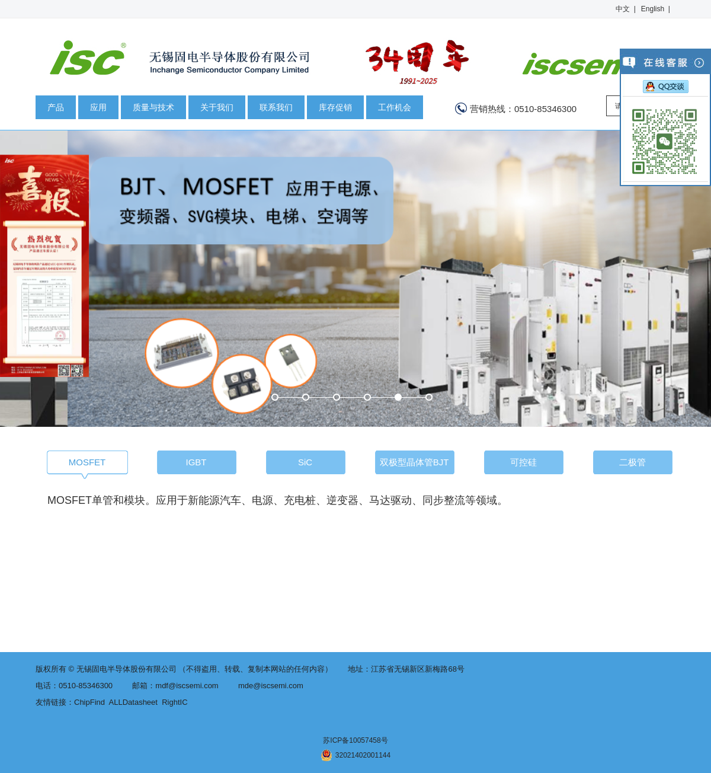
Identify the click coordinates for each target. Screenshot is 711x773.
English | (655, 9)
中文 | (626, 9)
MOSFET (87, 462)
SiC (305, 462)
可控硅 (523, 462)
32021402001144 (355, 755)
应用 (98, 107)
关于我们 (216, 107)
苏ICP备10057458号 (355, 740)
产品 (55, 107)
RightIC (174, 702)
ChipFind (89, 702)
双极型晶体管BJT (414, 462)
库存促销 (335, 107)
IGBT (195, 462)
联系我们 (276, 107)
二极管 (632, 462)
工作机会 (394, 107)
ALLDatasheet (133, 702)
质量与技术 (153, 107)
